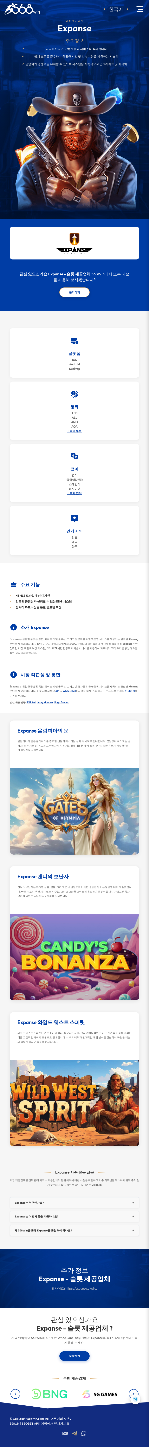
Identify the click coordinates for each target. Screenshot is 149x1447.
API (57, 690)
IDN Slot (31, 702)
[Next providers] (134, 1394)
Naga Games (61, 702)
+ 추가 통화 (74, 431)
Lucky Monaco (45, 702)
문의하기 (74, 292)
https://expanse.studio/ (81, 1288)
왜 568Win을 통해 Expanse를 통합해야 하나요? (43, 1230)
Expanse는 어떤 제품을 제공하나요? (36, 1216)
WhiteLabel (69, 690)
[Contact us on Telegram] (135, 1399)
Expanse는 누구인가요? (29, 1202)
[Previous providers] (15, 1394)
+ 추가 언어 (74, 493)
